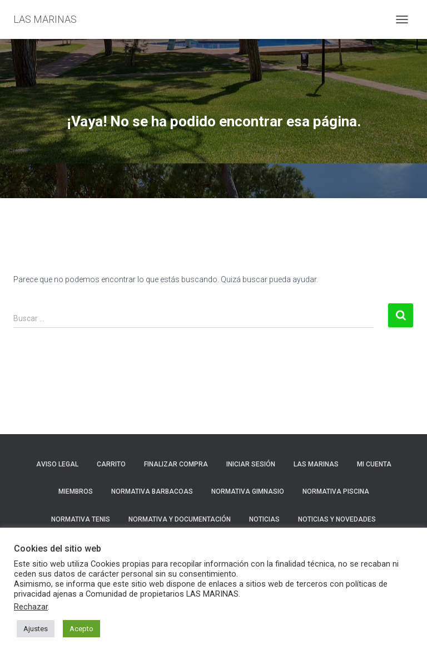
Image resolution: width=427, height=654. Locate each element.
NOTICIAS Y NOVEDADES (337, 519)
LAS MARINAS (316, 464)
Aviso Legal (57, 464)
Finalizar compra (176, 464)
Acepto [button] (81, 629)
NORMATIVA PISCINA (335, 491)
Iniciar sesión (250, 464)
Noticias (264, 519)
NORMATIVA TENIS (80, 519)
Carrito (111, 464)
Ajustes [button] (35, 629)
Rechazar (31, 607)
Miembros (75, 491)
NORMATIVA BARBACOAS (152, 491)
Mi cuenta (374, 464)
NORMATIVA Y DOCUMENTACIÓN (179, 519)
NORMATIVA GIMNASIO (247, 491)
